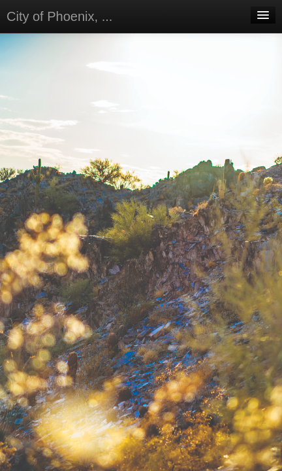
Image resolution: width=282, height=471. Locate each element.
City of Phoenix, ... (59, 16)
